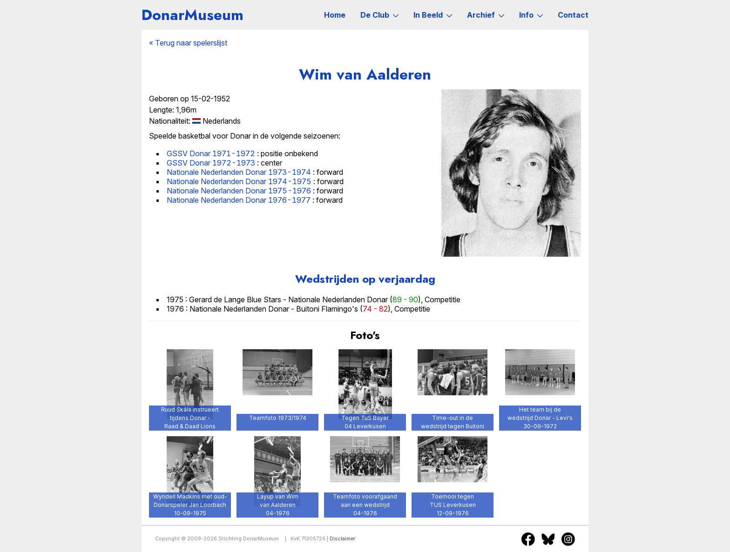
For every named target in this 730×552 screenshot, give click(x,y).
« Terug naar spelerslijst (188, 42)
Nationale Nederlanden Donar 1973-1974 (239, 172)
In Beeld (432, 15)
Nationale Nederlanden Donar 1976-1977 (239, 200)
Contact (573, 15)
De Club (379, 15)
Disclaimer (342, 539)
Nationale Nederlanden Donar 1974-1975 (239, 181)
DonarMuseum (192, 15)
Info (531, 15)
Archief (485, 15)
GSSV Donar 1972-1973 (211, 162)
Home (334, 15)
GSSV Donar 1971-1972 (211, 153)
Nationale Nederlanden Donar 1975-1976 (239, 190)
